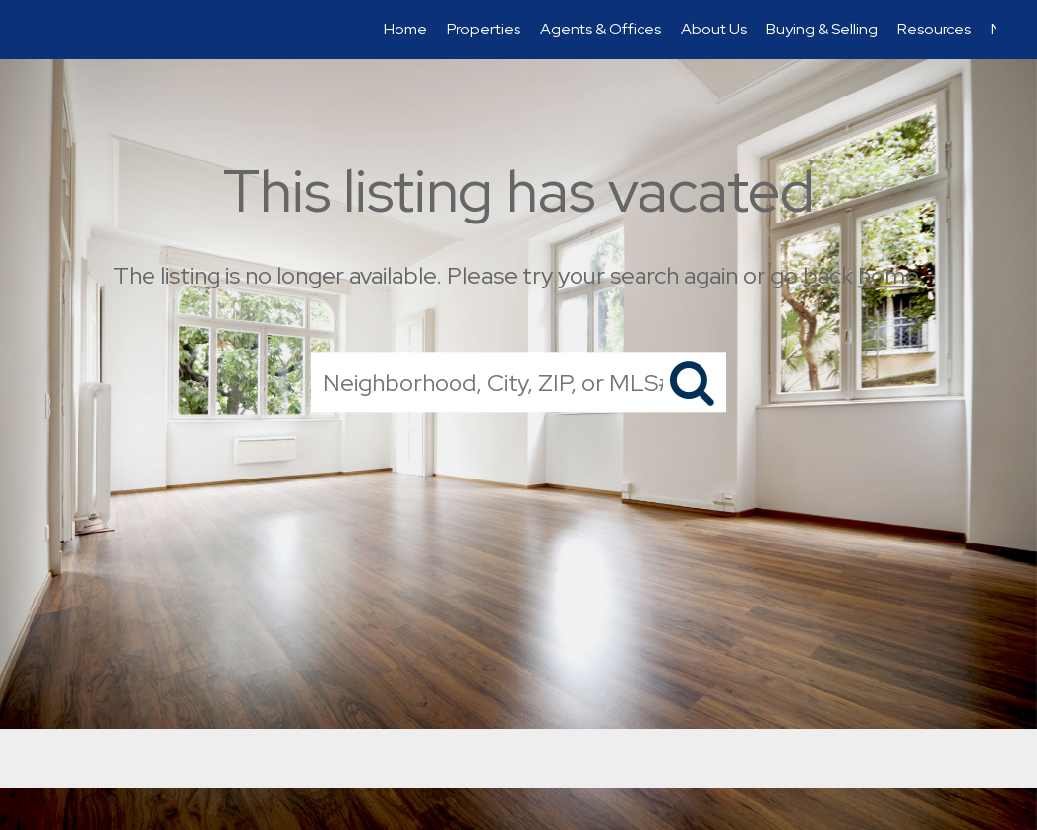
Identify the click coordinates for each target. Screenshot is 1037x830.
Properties (483, 29)
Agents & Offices (600, 29)
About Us (714, 29)
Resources (934, 29)
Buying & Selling (822, 29)
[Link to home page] (51, 29)
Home (405, 29)
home (888, 275)
